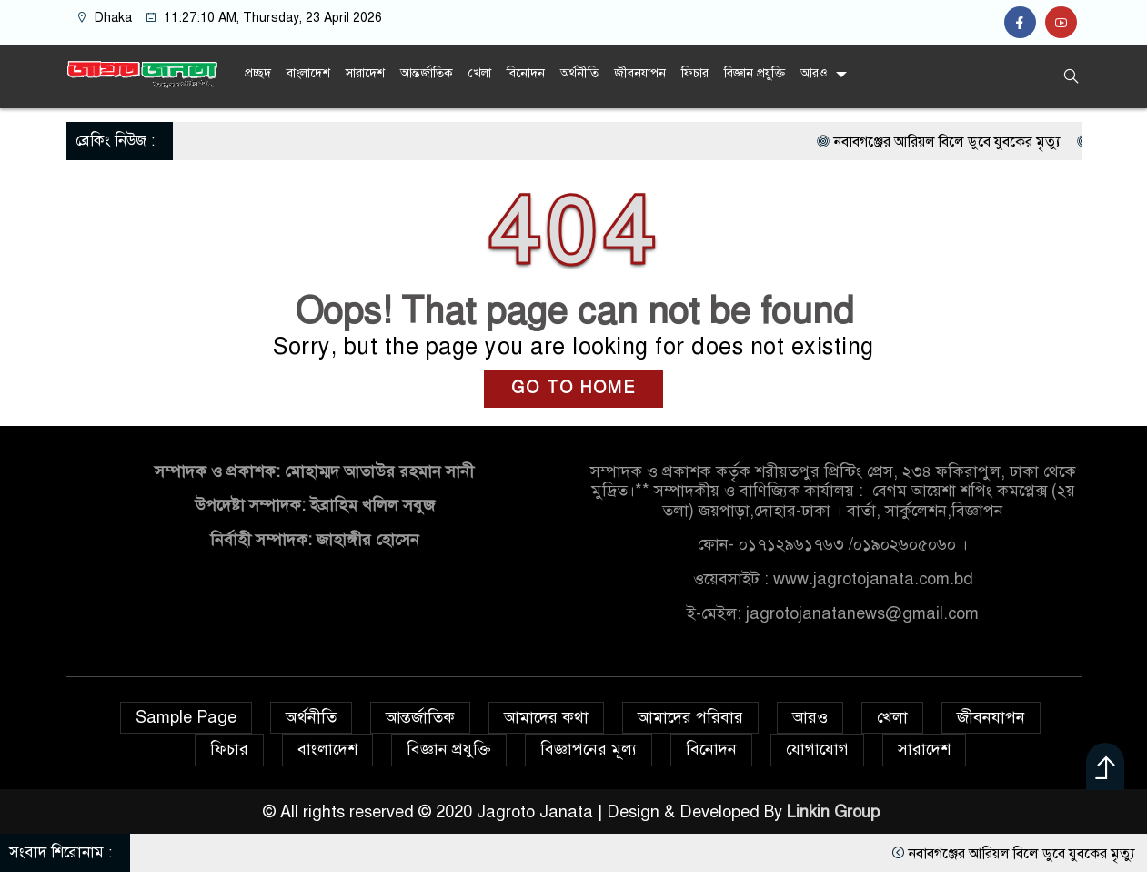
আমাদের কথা (546, 717)
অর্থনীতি (579, 73)
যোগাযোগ (817, 749)
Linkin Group (835, 812)
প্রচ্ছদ (258, 73)
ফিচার (695, 73)
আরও (813, 73)
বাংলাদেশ (308, 73)
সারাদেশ (365, 73)
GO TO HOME (573, 388)
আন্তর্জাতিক (426, 73)
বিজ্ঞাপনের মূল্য (588, 749)
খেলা (479, 73)
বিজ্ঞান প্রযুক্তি (754, 73)
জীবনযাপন (640, 73)
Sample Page (186, 717)
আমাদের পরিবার (690, 717)
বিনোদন (526, 73)
